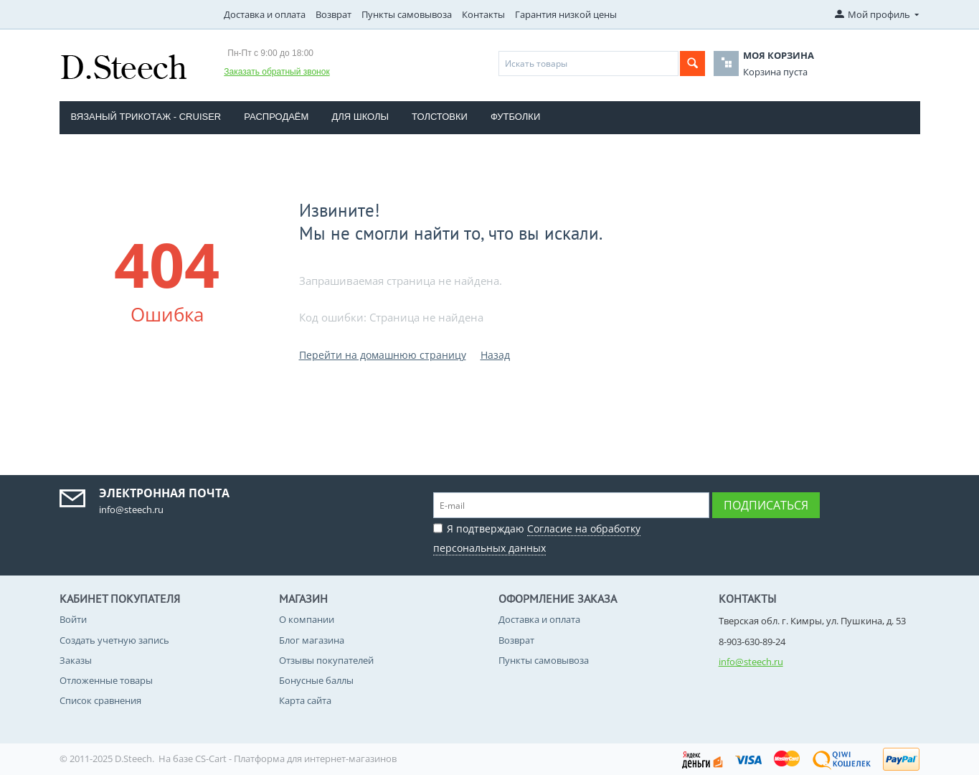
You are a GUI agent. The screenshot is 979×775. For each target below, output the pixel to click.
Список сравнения (100, 700)
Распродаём (276, 116)
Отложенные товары (106, 680)
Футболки (515, 116)
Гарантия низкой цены (566, 14)
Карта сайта (305, 700)
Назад (495, 355)
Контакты (483, 14)
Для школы (360, 116)
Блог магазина (311, 640)
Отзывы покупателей (326, 660)
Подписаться (766, 505)
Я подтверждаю (536, 536)
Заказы (76, 660)
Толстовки (440, 116)
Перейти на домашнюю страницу (382, 355)
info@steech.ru (751, 661)
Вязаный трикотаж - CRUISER (146, 116)
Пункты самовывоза (406, 14)
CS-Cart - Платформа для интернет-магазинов (296, 758)
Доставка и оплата (265, 14)
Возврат (333, 14)
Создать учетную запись (114, 640)
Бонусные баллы (316, 680)
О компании (306, 619)
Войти (73, 619)
